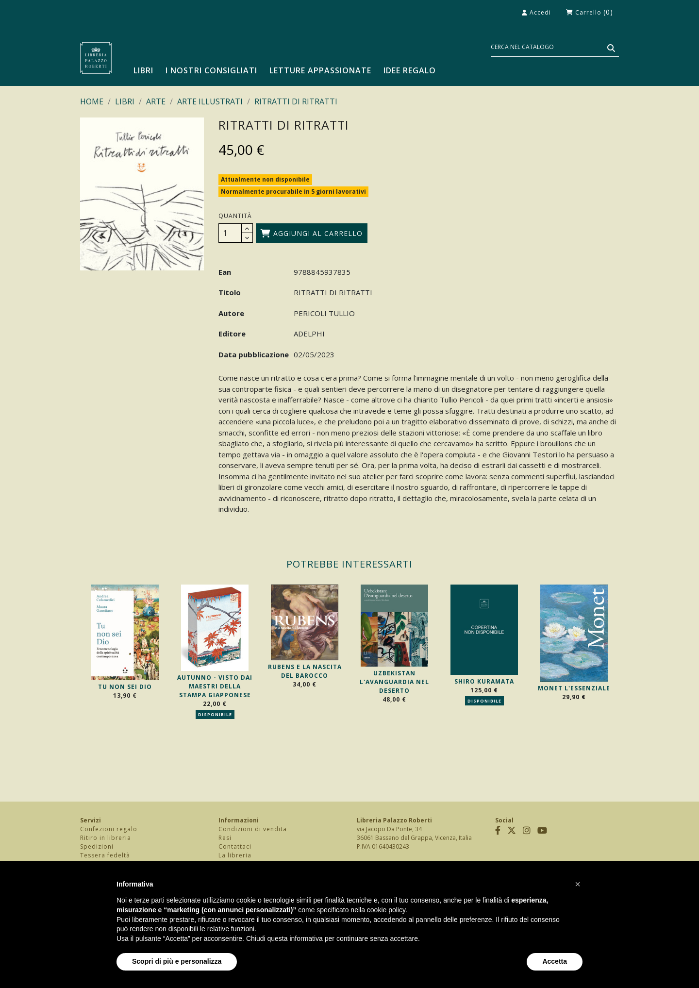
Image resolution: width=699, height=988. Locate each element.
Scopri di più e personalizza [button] (176, 961)
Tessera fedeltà (105, 855)
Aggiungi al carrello (312, 233)
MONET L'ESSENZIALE (574, 688)
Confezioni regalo (108, 829)
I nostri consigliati (211, 70)
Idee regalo (409, 70)
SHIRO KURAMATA (484, 681)
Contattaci (234, 846)
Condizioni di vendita (252, 829)
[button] (577, 884)
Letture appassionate (320, 70)
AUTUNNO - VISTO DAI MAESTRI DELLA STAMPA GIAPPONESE (214, 686)
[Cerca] (555, 47)
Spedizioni (97, 846)
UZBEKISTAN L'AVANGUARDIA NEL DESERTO (394, 682)
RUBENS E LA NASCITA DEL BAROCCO (305, 671)
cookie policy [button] (386, 910)
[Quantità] (230, 233)
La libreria (234, 855)
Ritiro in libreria (105, 838)
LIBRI (143, 70)
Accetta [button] (554, 961)
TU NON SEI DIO (125, 687)
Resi (225, 838)
